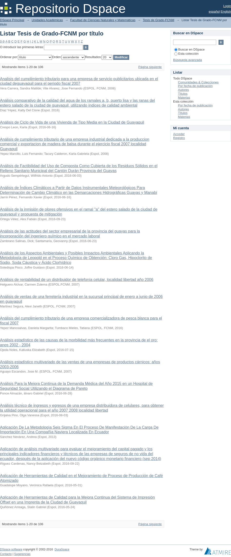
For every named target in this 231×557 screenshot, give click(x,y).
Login (227, 6)
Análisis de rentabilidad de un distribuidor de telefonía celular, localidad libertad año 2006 (76, 280)
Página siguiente (150, 67)
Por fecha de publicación (195, 86)
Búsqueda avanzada (187, 60)
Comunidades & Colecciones (198, 82)
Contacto (6, 554)
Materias (184, 97)
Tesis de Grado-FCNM (158, 20)
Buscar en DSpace (189, 49)
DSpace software (11, 549)
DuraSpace (61, 549)
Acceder (179, 134)
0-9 (2, 41)
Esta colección (186, 53)
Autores (183, 90)
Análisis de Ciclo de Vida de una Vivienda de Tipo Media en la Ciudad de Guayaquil (72, 122)
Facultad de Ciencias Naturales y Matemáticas (102, 20)
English (226, 11)
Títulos (182, 94)
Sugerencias (22, 554)
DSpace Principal (12, 20)
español (214, 11)
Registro (179, 138)
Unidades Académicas (47, 20)
